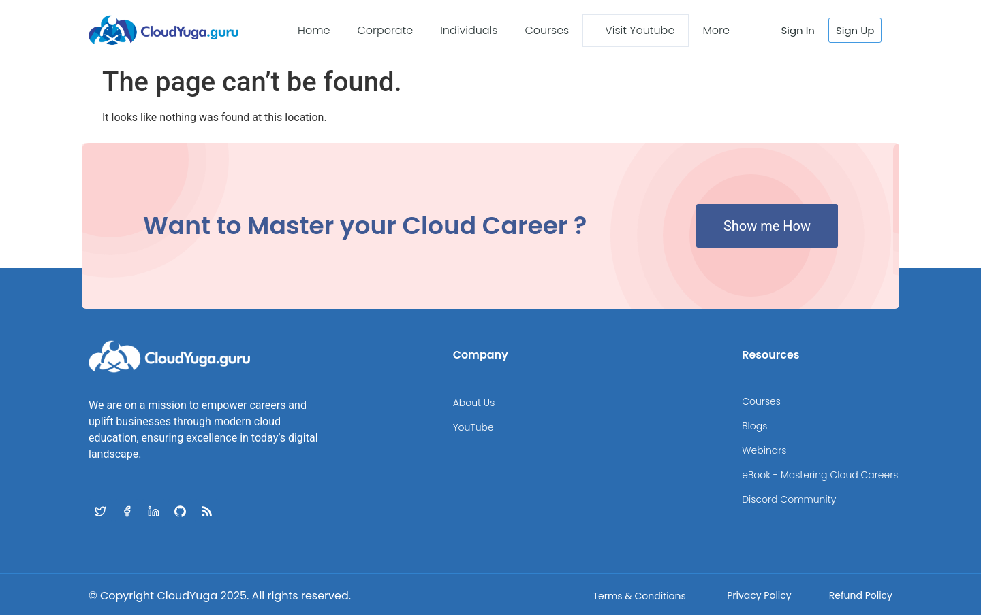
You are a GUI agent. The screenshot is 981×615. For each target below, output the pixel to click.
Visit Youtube (639, 30)
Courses (547, 30)
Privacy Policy (759, 595)
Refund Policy (860, 595)
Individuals (468, 30)
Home (314, 30)
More (716, 30)
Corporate (385, 30)
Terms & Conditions (639, 596)
